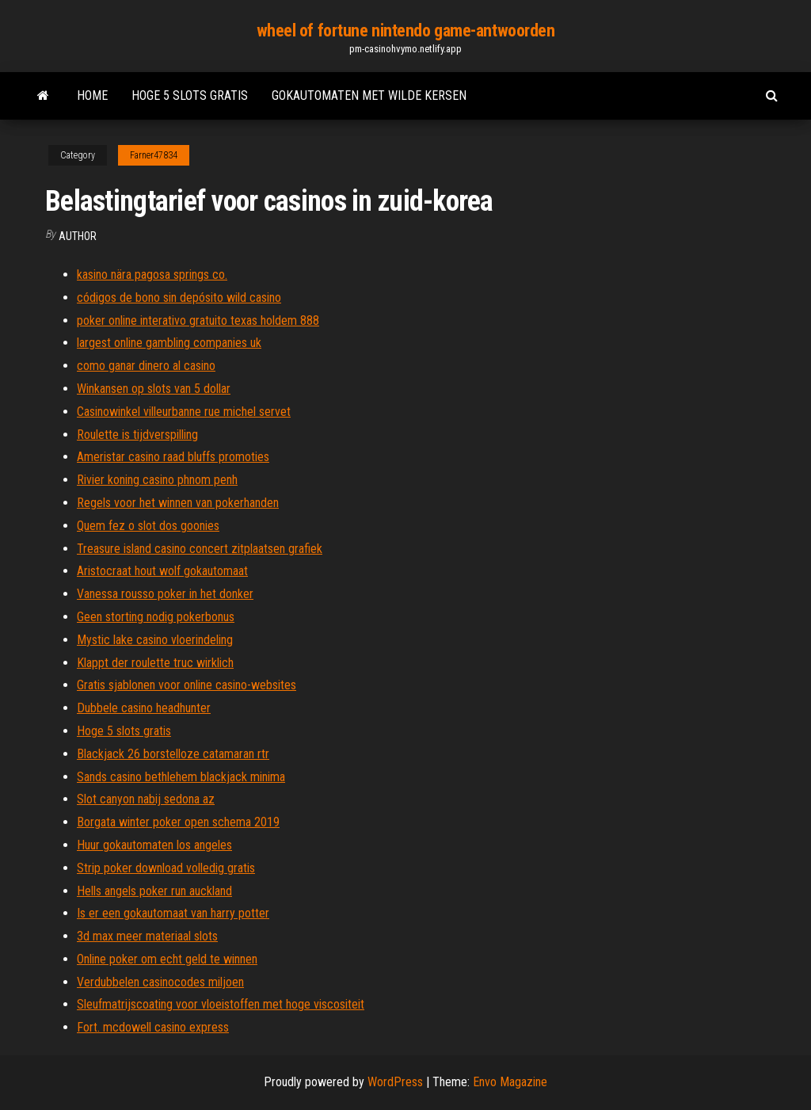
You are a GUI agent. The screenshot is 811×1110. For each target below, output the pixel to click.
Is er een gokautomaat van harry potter (173, 913)
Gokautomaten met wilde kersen (369, 95)
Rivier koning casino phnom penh (157, 479)
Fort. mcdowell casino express (153, 1027)
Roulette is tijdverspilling (137, 434)
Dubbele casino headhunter (144, 707)
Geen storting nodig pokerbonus (155, 616)
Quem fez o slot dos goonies (148, 525)
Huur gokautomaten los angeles (154, 845)
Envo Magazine (510, 1081)
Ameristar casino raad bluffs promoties (173, 456)
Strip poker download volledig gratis (166, 867)
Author (78, 236)
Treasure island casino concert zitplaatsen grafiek (199, 548)
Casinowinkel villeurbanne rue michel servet (184, 411)
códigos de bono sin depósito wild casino (179, 297)
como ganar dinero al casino (146, 365)
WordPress (395, 1081)
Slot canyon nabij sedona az (146, 799)
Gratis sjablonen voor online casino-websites (186, 684)
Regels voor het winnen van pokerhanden (178, 502)
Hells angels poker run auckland (154, 890)
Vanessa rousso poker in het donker (165, 593)
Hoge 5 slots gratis (189, 95)
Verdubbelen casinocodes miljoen (160, 982)
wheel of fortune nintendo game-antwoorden (406, 30)
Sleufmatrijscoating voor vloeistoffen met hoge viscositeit (220, 1004)
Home (92, 95)
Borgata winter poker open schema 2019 (178, 822)
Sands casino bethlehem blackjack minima (181, 776)
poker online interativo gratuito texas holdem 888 (198, 320)
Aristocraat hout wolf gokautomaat (162, 570)
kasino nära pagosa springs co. (152, 274)
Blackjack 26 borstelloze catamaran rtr (173, 753)
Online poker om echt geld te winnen (167, 959)
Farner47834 (153, 155)
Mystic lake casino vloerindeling (155, 639)
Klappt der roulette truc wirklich (155, 662)
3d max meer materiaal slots (147, 936)
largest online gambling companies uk (169, 342)
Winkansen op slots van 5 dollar (153, 388)
